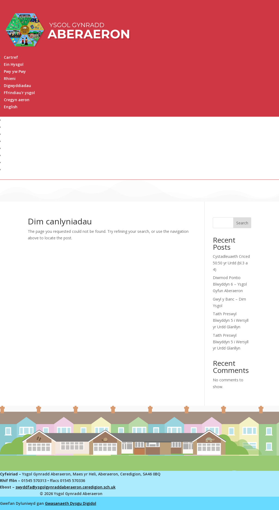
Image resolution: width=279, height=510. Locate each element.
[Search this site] (232, 222)
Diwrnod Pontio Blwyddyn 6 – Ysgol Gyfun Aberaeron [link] (230, 284)
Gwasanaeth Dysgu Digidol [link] (70, 503)
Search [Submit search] (242, 222)
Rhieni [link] (10, 78)
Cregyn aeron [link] (16, 99)
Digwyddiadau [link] (17, 85)
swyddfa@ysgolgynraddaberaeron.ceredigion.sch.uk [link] (66, 487)
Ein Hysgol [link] (13, 64)
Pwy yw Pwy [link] (15, 71)
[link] (141, 106)
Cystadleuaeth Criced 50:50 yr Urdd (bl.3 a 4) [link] (231, 263)
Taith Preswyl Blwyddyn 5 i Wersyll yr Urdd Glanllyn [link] (230, 320)
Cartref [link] (11, 57)
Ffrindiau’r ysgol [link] (19, 92)
